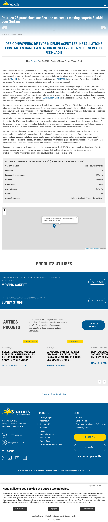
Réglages (53, 509)
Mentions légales (37, 516)
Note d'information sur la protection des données (60, 516)
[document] (54, 496)
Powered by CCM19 (54, 520)
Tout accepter (87, 509)
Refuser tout (19, 509)
